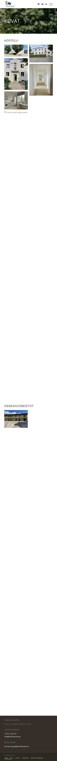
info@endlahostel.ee (12, 736)
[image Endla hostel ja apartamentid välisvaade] (41, 54)
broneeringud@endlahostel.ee (16, 746)
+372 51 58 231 (10, 734)
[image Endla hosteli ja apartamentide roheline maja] (16, 419)
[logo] (23, 4)
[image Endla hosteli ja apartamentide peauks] (16, 74)
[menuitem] (50, 4)
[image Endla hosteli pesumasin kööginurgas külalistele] (41, 113)
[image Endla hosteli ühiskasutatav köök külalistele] (16, 101)
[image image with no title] (16, 51)
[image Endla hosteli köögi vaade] (16, 126)
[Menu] (50, 4)
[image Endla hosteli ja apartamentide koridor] (41, 80)
